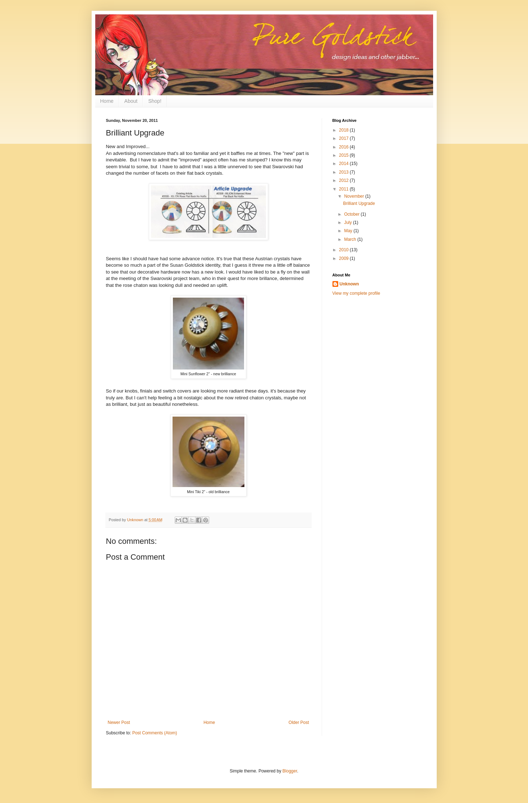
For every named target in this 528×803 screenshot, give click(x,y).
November (354, 196)
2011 (344, 189)
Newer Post (119, 722)
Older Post (299, 722)
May (348, 230)
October (352, 214)
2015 (344, 155)
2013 (344, 172)
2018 (344, 130)
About (131, 101)
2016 (344, 147)
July (348, 222)
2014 (344, 163)
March (350, 239)
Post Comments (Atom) (154, 732)
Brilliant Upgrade (359, 203)
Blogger (290, 771)
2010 (344, 249)
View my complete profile (356, 293)
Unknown (349, 283)
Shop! (154, 101)
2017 (344, 138)
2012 (344, 180)
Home (107, 101)
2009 (344, 258)
